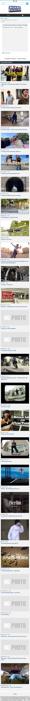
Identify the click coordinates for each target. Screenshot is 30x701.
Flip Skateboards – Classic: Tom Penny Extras (11, 687)
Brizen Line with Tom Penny (7, 434)
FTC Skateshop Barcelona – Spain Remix (10, 570)
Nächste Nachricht (22, 58)
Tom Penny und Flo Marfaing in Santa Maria (11, 107)
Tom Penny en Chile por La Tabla (8, 350)
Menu (15, 15)
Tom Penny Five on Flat (6, 461)
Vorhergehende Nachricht (10, 58)
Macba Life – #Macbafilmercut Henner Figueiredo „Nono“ (14, 306)
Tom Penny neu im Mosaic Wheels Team (10, 173)
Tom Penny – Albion (5, 406)
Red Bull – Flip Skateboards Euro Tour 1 (10, 488)
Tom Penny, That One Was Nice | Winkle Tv (11, 151)
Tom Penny (7, 52)
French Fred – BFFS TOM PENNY (8, 328)
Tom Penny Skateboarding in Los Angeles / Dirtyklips (15, 25)
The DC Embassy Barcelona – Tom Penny (10, 592)
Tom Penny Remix (5, 614)
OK (25, 699)
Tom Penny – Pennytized (6, 284)
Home (2, 18)
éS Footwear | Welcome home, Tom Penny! (11, 195)
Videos (5, 18)
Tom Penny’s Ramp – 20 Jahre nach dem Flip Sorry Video (14, 129)
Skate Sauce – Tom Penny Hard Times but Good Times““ (14, 636)
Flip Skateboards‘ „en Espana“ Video (9, 217)
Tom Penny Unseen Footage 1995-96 (9, 543)
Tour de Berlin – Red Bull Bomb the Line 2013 (11, 516)
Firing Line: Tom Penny (6, 239)
